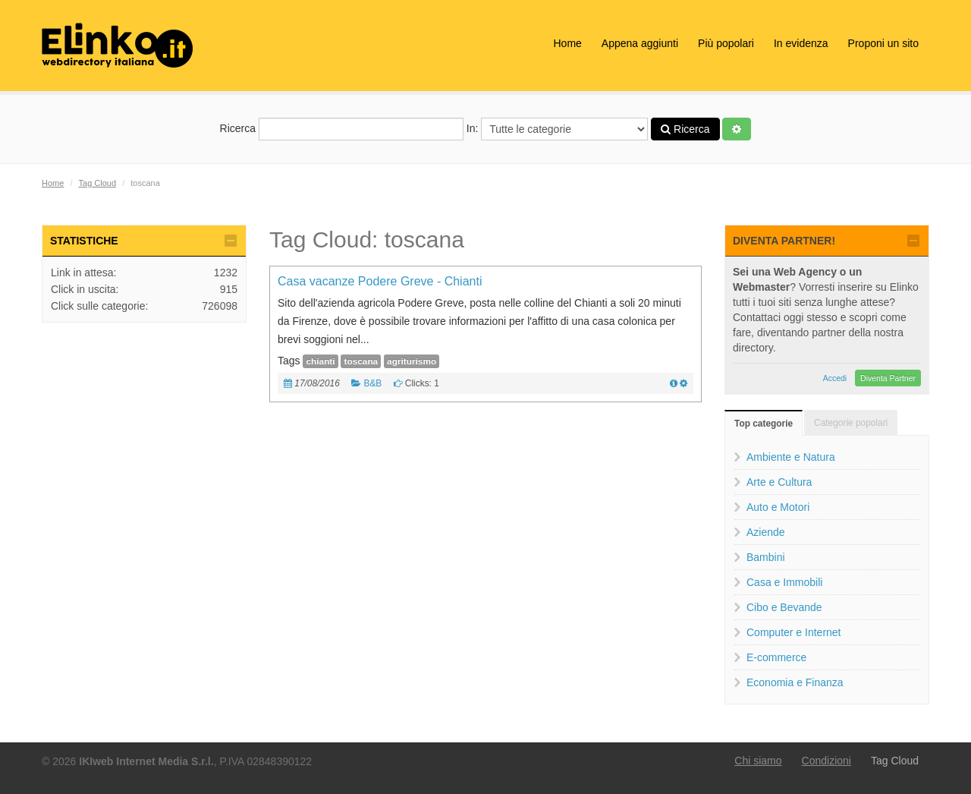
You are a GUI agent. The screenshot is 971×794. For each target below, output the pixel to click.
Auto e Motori (777, 507)
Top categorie (763, 423)
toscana (361, 361)
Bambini (765, 557)
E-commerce (776, 657)
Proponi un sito (883, 43)
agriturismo (411, 361)
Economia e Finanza (795, 682)
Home (567, 43)
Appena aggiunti (640, 43)
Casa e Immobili (784, 582)
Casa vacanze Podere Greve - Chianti (380, 281)
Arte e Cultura (779, 482)
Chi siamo (757, 760)
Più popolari (726, 43)
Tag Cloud (98, 182)
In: (557, 129)
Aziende (765, 532)
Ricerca (342, 129)
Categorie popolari (851, 422)
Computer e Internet (793, 632)
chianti (320, 361)
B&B (372, 383)
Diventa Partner (888, 378)
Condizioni (826, 760)
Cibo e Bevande (784, 607)
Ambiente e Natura (790, 457)
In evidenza (801, 43)
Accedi (835, 378)
